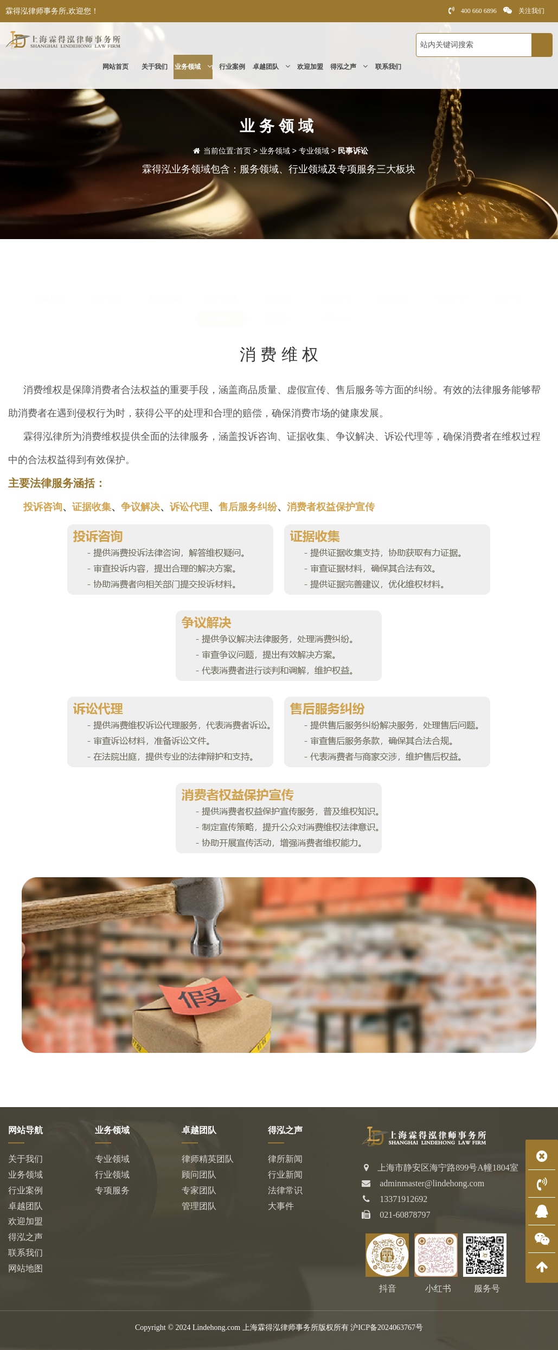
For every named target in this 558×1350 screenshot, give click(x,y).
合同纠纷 (336, 299)
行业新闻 (285, 1174)
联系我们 (388, 68)
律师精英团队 (208, 1158)
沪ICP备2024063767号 (386, 1327)
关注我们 (523, 11)
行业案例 (232, 68)
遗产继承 (222, 299)
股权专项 (450, 299)
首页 (243, 150)
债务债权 (279, 299)
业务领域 (193, 68)
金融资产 (279, 318)
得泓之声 (349, 68)
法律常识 (285, 1190)
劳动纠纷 (336, 318)
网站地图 (25, 1268)
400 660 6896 (472, 11)
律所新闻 (285, 1158)
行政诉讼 (393, 299)
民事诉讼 (353, 150)
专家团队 (199, 1190)
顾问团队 (199, 1174)
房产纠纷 (107, 299)
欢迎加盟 (310, 68)
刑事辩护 (50, 299)
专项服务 (112, 1190)
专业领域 (314, 150)
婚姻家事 (165, 299)
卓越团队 (271, 68)
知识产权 (507, 299)
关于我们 (155, 68)
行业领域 (112, 1174)
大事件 (281, 1206)
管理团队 (199, 1206)
